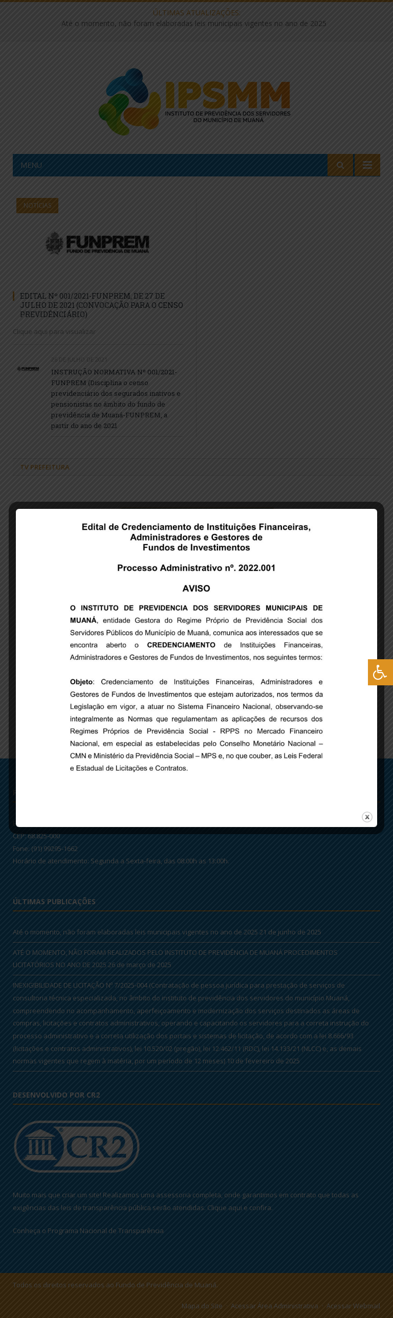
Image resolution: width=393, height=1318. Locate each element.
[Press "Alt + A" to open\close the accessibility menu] (380, 672)
